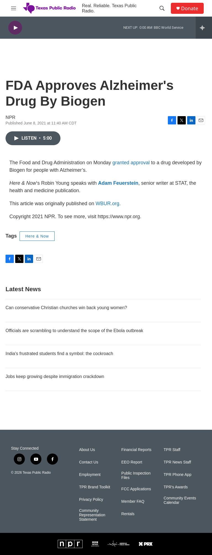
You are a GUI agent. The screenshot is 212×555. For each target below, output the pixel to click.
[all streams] (204, 28)
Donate (189, 8)
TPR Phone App (177, 475)
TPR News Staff (177, 462)
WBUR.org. (108, 203)
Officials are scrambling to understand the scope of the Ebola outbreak (74, 330)
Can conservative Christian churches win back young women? (66, 307)
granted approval (131, 162)
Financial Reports (136, 450)
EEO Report (131, 462)
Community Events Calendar (180, 500)
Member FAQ (132, 501)
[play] (15, 28)
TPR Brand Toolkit (94, 487)
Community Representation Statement (92, 515)
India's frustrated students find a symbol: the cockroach (59, 353)
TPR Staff (172, 450)
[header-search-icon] (162, 8)
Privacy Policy (91, 499)
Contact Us (88, 462)
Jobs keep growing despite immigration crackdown (55, 376)
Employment (89, 475)
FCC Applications (136, 489)
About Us (87, 450)
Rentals (127, 514)
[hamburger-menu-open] (13, 8)
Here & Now (37, 236)
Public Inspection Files (136, 475)
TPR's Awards (176, 487)
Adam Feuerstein (118, 183)
